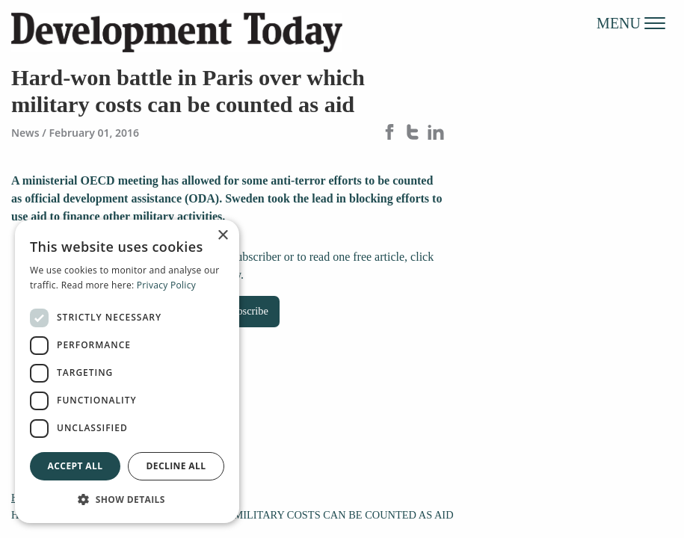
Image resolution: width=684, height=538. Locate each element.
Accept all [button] (75, 466)
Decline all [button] (176, 466)
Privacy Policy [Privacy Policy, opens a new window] (166, 285)
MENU (631, 22)
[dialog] (127, 371)
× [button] (222, 235)
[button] (127, 499)
